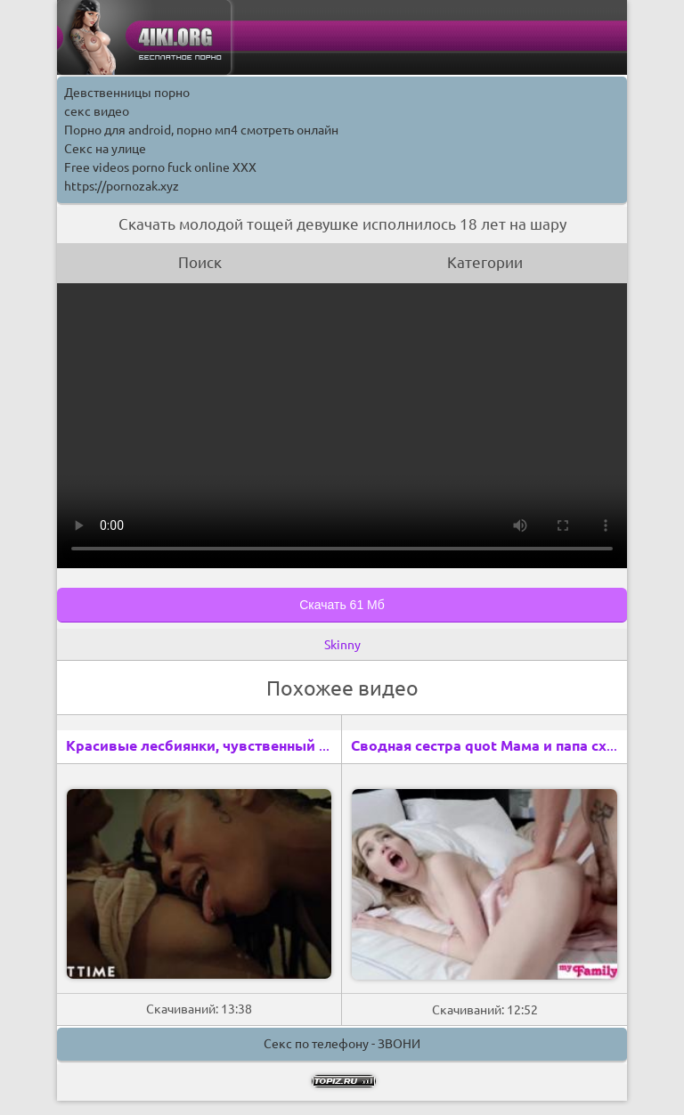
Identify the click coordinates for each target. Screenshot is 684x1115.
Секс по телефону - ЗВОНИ (342, 1044)
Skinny (342, 645)
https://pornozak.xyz (121, 186)
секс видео (96, 111)
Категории (485, 262)
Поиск (200, 262)
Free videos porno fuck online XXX (160, 167)
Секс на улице (105, 149)
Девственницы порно (127, 92)
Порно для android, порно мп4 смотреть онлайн (201, 130)
